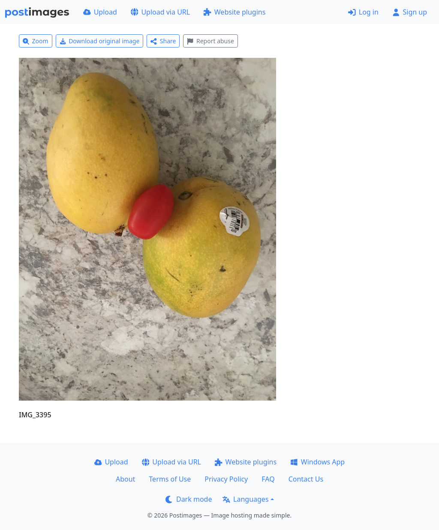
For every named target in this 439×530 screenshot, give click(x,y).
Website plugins (234, 12)
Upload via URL (160, 12)
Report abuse (210, 41)
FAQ (268, 479)
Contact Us (306, 479)
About (125, 479)
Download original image (100, 41)
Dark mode (188, 499)
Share (163, 41)
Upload (100, 12)
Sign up (409, 12)
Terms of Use (170, 479)
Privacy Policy (226, 479)
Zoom (35, 41)
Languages (245, 499)
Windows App (317, 462)
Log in (363, 12)
